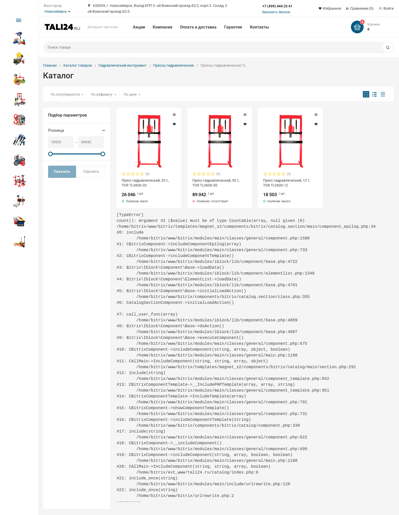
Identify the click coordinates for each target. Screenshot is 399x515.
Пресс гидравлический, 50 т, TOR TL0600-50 (215, 182)
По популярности (65, 94)
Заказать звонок (276, 12)
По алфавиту (101, 94)
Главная (50, 65)
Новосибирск (56, 11)
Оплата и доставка (198, 27)
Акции (139, 27)
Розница (56, 130)
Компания (162, 27)
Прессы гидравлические (173, 65)
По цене (130, 94)
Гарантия (233, 27)
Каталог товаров (77, 65)
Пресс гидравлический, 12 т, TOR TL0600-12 (286, 182)
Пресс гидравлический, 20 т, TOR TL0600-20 (145, 182)
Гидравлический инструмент (122, 65)
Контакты (259, 27)
